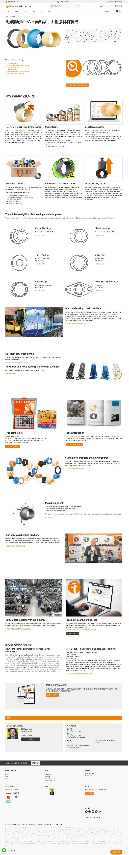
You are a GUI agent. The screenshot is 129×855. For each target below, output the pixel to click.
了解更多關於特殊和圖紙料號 (75, 469)
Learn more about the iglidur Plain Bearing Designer (81, 629)
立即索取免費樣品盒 (13, 446)
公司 (49, 11)
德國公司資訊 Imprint (43, 824)
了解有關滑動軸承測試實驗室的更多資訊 (19, 629)
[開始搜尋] (79, 6)
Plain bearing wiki (12, 69)
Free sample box (11, 63)
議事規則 (34, 824)
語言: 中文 (89, 817)
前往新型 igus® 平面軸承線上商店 (77, 85)
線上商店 (7, 11)
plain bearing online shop (83, 38)
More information (10, 373)
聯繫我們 (30, 739)
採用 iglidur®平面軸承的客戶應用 (76, 323)
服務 (41, 11)
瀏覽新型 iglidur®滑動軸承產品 (16, 546)
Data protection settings (56, 824)
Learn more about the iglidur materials (16, 363)
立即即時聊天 (116, 852)
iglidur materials (99, 38)
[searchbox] (64, 6)
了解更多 (49, 517)
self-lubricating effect (20, 130)
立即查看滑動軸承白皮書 (74, 444)
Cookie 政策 (28, 824)
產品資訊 (26, 11)
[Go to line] (4, 850)
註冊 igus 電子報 (52, 695)
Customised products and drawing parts (18, 71)
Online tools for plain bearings (15, 73)
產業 (34, 11)
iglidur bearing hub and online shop (17, 65)
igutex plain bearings (103, 195)
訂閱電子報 (89, 793)
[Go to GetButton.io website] (4, 853)
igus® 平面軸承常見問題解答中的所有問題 (79, 674)
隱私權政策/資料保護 (18, 824)
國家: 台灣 (97, 817)
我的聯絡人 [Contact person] (108, 11)
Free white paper (11, 67)
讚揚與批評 (35, 763)
